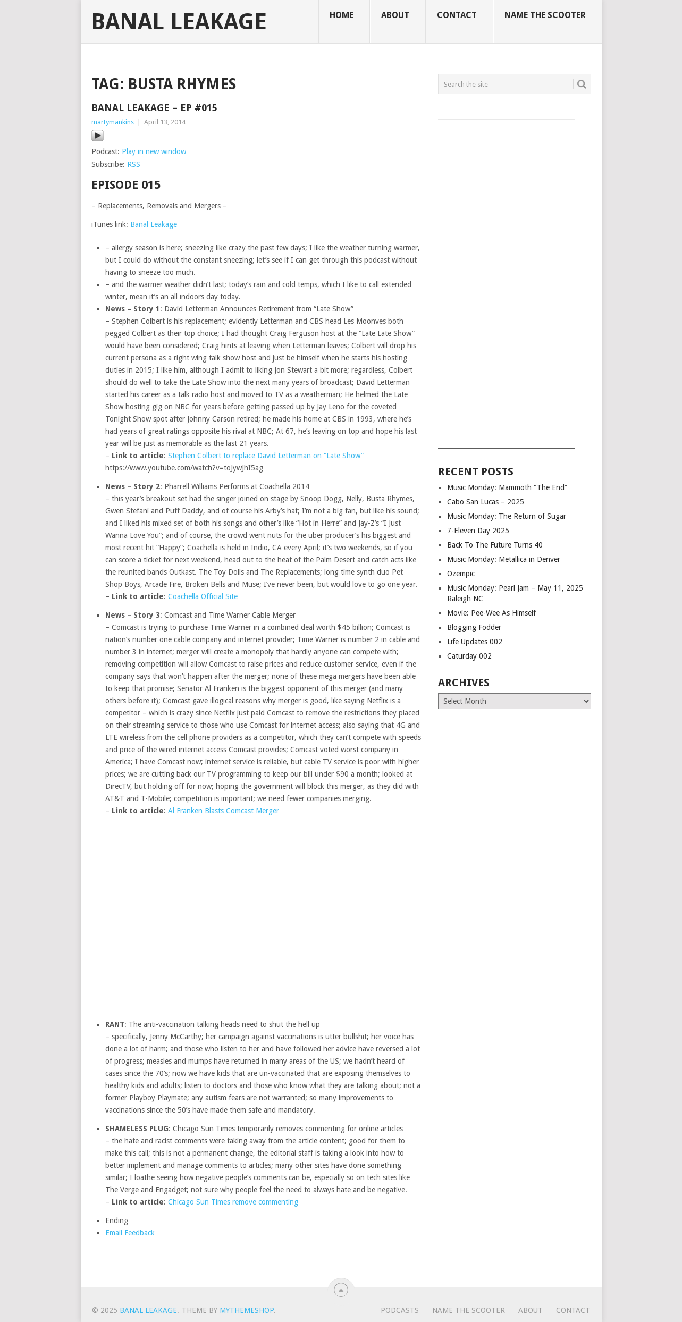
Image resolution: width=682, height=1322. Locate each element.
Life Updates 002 (474, 641)
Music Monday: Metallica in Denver (503, 559)
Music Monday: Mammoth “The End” (507, 487)
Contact (457, 15)
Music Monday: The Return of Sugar (506, 516)
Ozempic (461, 573)
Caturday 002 (469, 656)
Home (341, 15)
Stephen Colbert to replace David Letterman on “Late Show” (266, 455)
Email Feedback (130, 1232)
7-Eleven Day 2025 (478, 530)
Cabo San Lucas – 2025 (485, 502)
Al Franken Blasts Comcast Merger (223, 810)
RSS (133, 164)
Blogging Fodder (474, 627)
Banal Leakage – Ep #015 (154, 107)
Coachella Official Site (203, 596)
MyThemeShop (247, 1310)
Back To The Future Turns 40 (495, 545)
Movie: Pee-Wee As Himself (491, 613)
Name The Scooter (545, 15)
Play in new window (154, 151)
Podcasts (400, 1310)
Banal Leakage (179, 22)
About (395, 15)
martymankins (112, 122)
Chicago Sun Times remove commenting (233, 1202)
